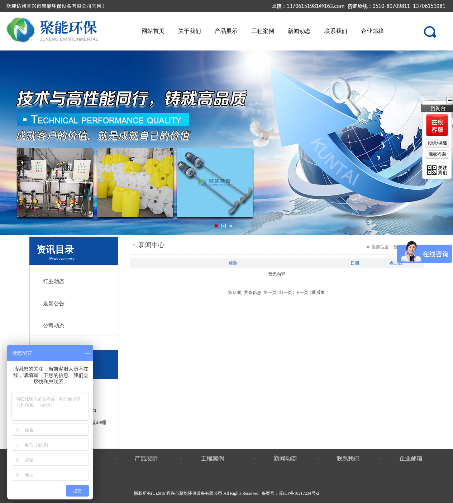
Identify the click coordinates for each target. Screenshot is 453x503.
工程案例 (262, 31)
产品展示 (226, 31)
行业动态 (54, 281)
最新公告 (54, 303)
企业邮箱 (372, 31)
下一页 (301, 292)
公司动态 (54, 326)
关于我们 (189, 31)
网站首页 (153, 31)
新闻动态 (299, 31)
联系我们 (335, 31)
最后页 (318, 292)
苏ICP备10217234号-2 (299, 493)
